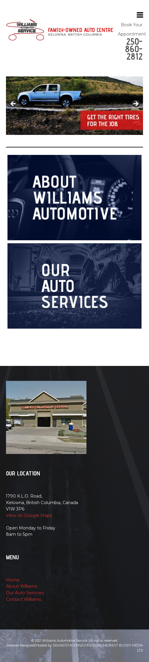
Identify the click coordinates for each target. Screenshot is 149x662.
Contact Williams (23, 599)
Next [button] (135, 104)
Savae (58, 645)
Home (12, 580)
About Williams (21, 586)
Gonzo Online (95, 645)
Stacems (73, 645)
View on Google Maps (29, 515)
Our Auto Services (25, 592)
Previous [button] (13, 104)
